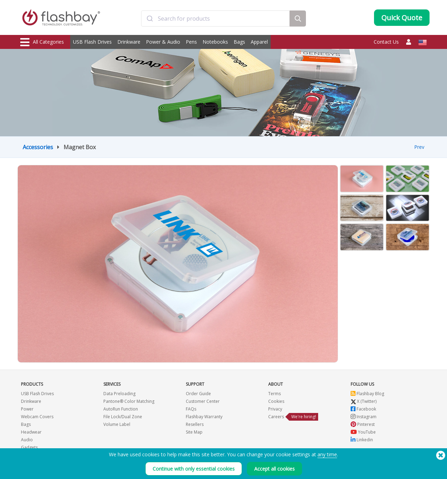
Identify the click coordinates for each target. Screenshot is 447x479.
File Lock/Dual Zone (122, 417)
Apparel (259, 41)
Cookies (276, 401)
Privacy (275, 409)
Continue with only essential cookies (194, 468)
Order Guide (198, 394)
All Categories (42, 42)
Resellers (195, 424)
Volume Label (116, 424)
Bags (239, 41)
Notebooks (215, 41)
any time (327, 454)
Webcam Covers (37, 417)
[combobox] (215, 18)
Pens (191, 41)
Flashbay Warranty (204, 417)
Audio (27, 440)
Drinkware (128, 41)
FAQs (191, 409)
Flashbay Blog (367, 394)
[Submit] (149, 18)
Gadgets (29, 447)
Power (27, 409)
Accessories (38, 147)
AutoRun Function (120, 409)
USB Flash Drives (92, 41)
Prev (419, 147)
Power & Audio (163, 41)
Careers (276, 417)
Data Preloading (119, 394)
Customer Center (203, 401)
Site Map (194, 432)
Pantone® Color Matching (128, 401)
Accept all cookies (274, 468)
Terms (274, 394)
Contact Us (386, 41)
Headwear (31, 432)
